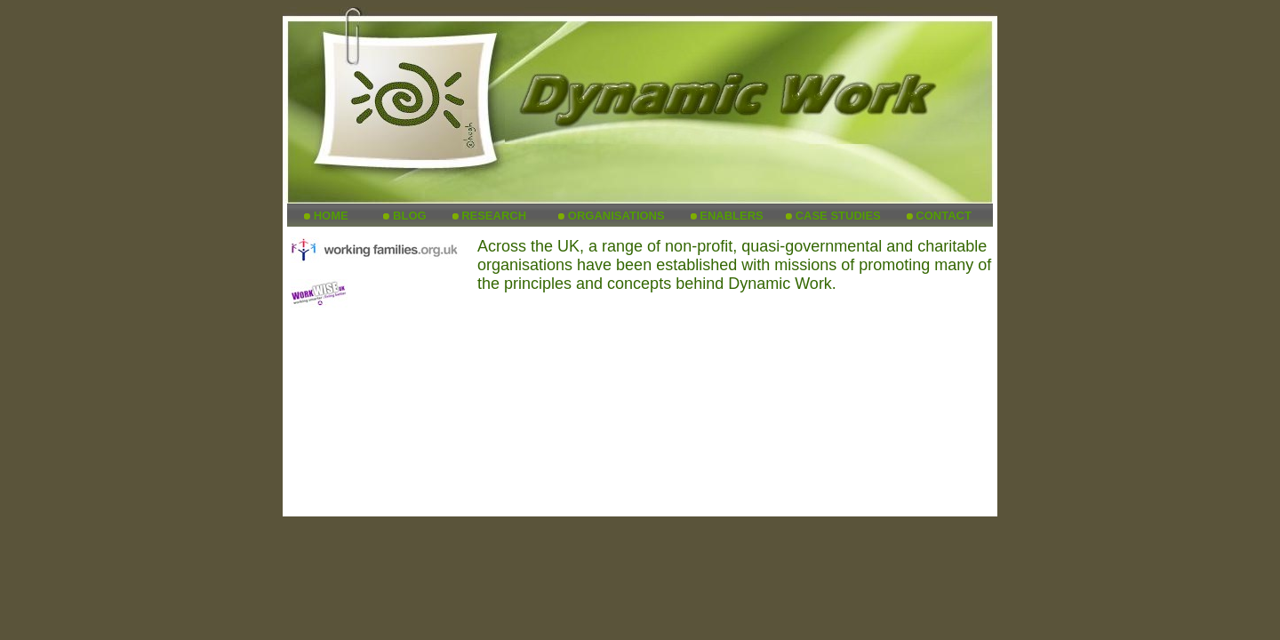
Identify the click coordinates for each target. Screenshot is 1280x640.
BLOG (410, 215)
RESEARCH (493, 215)
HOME (331, 215)
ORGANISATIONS (616, 215)
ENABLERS (732, 215)
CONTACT (944, 215)
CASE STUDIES (838, 215)
